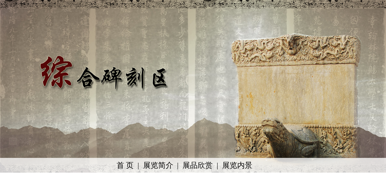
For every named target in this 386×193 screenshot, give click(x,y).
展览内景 (237, 165)
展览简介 (158, 165)
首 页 (125, 165)
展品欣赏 (198, 165)
